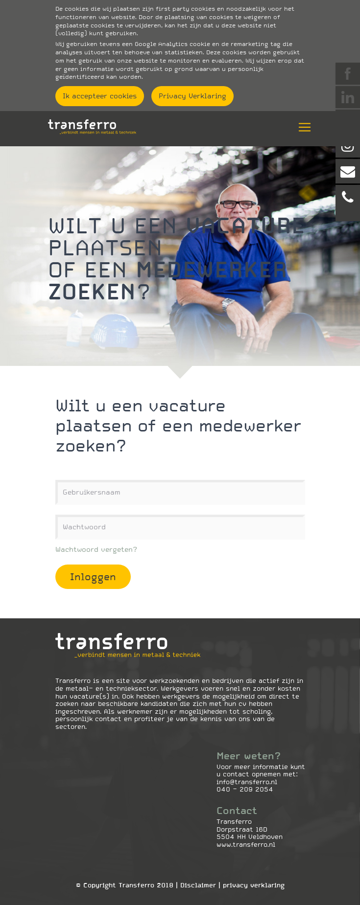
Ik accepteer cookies (100, 96)
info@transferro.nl (246, 782)
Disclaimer (198, 885)
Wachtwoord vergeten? (96, 549)
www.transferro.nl (245, 844)
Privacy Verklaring (192, 96)
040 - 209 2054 (244, 789)
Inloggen (93, 577)
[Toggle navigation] (301, 127)
